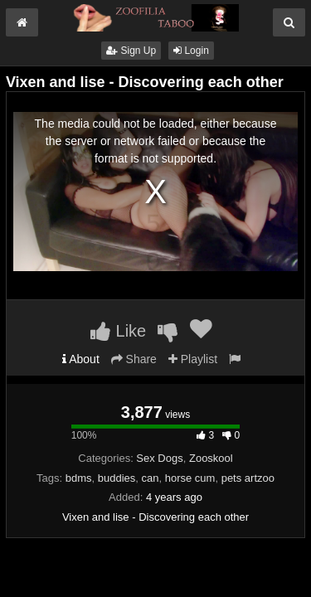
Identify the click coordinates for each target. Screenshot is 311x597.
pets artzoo (248, 478)
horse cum (190, 478)
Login (191, 50)
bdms (79, 478)
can (150, 478)
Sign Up (131, 50)
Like (118, 331)
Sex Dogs (159, 458)
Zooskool (211, 458)
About (81, 359)
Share (134, 359)
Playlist (192, 359)
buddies (117, 478)
